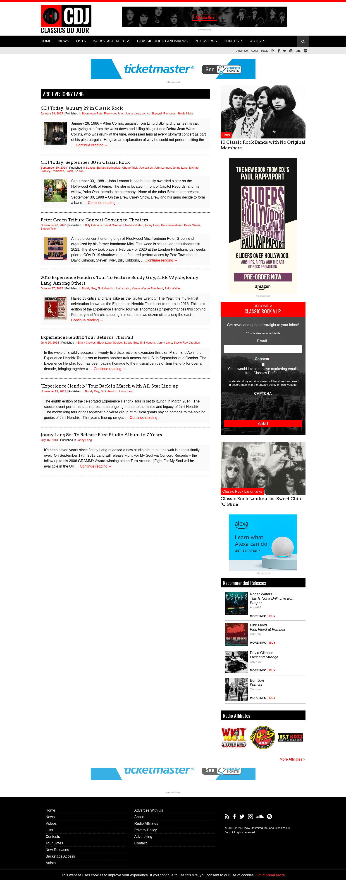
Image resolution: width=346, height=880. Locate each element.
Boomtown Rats (92, 113)
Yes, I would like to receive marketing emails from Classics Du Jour (262, 371)
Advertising (143, 837)
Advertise (242, 50)
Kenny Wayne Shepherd (147, 288)
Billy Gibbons (93, 225)
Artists (51, 863)
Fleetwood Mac (114, 113)
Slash (69, 171)
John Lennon (162, 167)
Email (263, 341)
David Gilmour (112, 225)
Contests (53, 837)
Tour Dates (54, 843)
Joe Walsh (146, 167)
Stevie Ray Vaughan (187, 342)
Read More (275, 875)
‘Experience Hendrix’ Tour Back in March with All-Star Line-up (109, 386)
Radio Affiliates (146, 823)
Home (50, 810)
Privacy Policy (145, 830)
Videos (51, 823)
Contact (140, 843)
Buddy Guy (89, 288)
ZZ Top (79, 171)
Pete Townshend (171, 225)
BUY (272, 616)
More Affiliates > (292, 759)
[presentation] (258, 406)
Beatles (90, 167)
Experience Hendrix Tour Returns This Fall (87, 337)
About (254, 50)
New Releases (57, 850)
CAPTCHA (263, 393)
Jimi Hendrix (106, 288)
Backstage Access (60, 856)
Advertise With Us (148, 810)
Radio (264, 50)
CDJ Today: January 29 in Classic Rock (82, 108)
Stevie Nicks (185, 113)
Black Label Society (109, 342)
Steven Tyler (49, 228)
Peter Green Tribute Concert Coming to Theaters (94, 220)
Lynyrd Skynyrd (152, 113)
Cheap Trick (130, 167)
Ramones (169, 113)
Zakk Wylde (172, 288)
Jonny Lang (132, 113)
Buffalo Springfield (109, 167)
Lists (226, 135)
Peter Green (192, 225)
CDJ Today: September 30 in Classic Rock (85, 162)
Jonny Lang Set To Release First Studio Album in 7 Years (101, 434)
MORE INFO (258, 616)
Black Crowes (86, 342)
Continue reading (92, 145)
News (50, 817)
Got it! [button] (260, 875)
